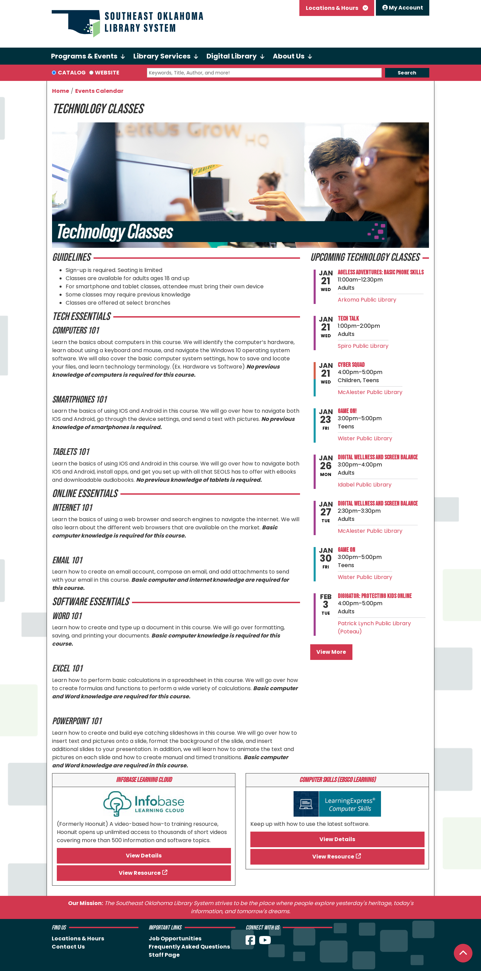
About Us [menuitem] (288, 56)
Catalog (72, 72)
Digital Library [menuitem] (231, 56)
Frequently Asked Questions (189, 947)
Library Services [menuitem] (161, 56)
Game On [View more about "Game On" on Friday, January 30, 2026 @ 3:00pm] (346, 550)
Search (407, 72)
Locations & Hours (332, 8)
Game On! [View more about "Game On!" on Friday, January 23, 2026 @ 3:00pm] (347, 411)
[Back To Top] (463, 953)
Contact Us (68, 947)
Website (107, 72)
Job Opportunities (175, 938)
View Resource (140, 873)
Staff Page (164, 955)
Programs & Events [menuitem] (84, 56)
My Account (402, 8)
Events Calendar (99, 91)
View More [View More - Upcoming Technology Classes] (331, 652)
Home (60, 91)
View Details (144, 855)
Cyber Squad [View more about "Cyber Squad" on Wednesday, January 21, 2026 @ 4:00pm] (351, 365)
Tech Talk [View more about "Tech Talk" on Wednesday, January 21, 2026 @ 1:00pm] (348, 319)
